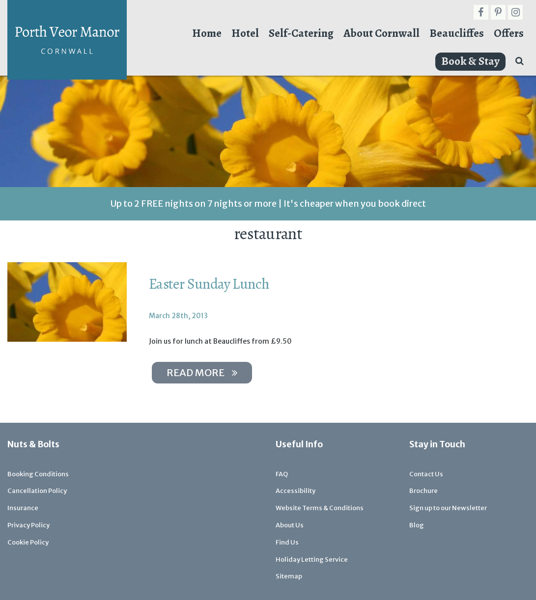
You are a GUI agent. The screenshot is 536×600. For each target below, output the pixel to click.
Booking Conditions (38, 474)
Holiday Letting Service (312, 559)
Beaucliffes (456, 33)
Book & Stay (470, 61)
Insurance (22, 508)
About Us (290, 525)
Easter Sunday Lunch (209, 284)
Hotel (245, 33)
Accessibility (295, 491)
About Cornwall (381, 33)
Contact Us (426, 474)
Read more (202, 372)
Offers (509, 33)
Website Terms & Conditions (320, 508)
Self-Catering (301, 33)
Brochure (423, 491)
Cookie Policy (28, 542)
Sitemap (289, 576)
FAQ (282, 474)
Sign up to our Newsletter (448, 508)
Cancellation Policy (37, 491)
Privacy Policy (28, 525)
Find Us (287, 542)
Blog (416, 525)
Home (207, 33)
